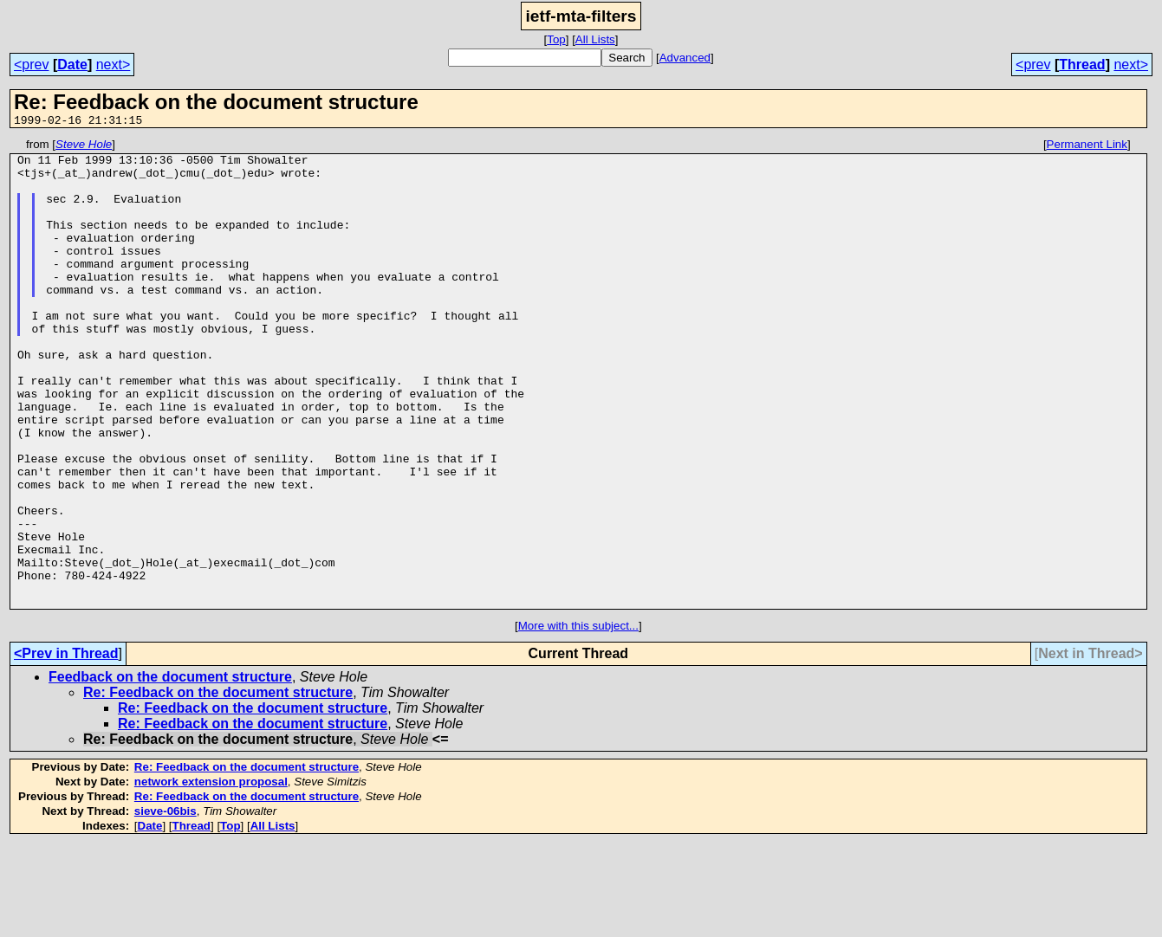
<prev (31, 64)
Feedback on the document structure (170, 770)
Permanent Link (1087, 146)
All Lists (595, 39)
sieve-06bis (165, 904)
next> (113, 64)
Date (72, 64)
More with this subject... (578, 719)
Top (556, 39)
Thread (1082, 64)
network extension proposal (211, 875)
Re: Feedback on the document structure (218, 786)
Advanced (685, 57)
